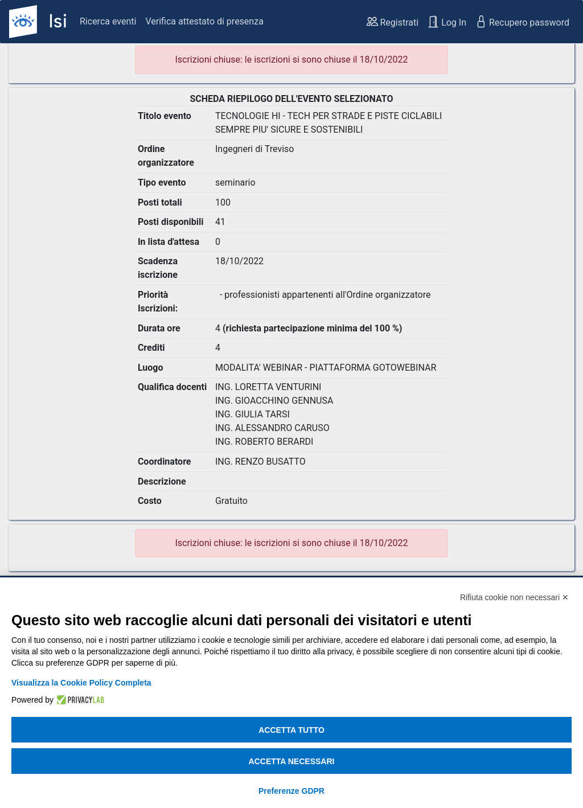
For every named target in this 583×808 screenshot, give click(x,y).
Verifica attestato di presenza (204, 21)
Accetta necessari (292, 761)
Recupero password (522, 21)
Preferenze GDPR (291, 790)
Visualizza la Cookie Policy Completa (81, 682)
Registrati (393, 21)
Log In (447, 21)
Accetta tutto (291, 730)
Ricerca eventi (108, 21)
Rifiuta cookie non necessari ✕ (514, 597)
